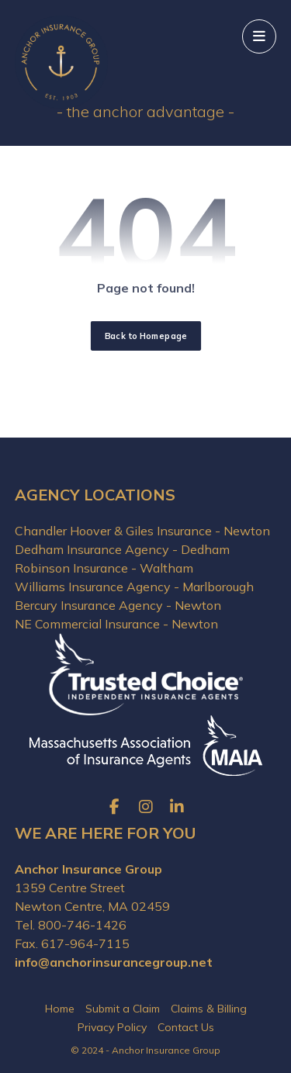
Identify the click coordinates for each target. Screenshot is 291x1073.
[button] (259, 36)
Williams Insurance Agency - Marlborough (134, 586)
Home (59, 1009)
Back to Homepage (145, 336)
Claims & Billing (209, 1009)
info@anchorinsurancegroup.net (114, 962)
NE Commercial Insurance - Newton (116, 624)
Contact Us (186, 1027)
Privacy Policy (112, 1027)
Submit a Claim (122, 1009)
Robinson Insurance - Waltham (104, 568)
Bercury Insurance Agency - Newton (118, 605)
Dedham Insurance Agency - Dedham (122, 549)
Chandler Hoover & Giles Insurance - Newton (142, 530)
